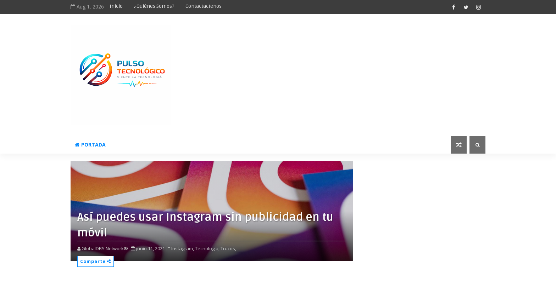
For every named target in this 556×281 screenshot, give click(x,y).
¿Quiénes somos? (154, 6)
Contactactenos (203, 6)
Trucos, (228, 248)
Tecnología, (207, 248)
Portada (90, 144)
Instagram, (182, 248)
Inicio (116, 6)
